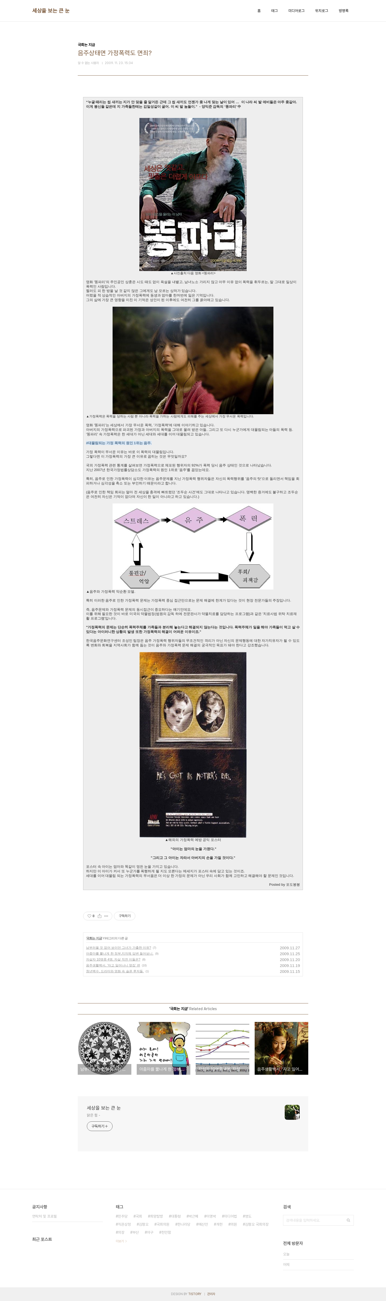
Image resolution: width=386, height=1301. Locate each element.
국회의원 (163, 1224)
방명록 (343, 11)
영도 (248, 1216)
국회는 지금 (94, 938)
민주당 (123, 1216)
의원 (234, 1224)
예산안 (203, 1224)
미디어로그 (296, 11)
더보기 (120, 1241)
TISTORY (194, 1294)
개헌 (219, 1224)
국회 (139, 1216)
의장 (121, 1232)
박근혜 (193, 1216)
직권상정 (124, 1224)
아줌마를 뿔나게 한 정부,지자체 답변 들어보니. (119, 953)
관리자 (211, 1294)
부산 (135, 1232)
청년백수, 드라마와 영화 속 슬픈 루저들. (115, 971)
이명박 (211, 1216)
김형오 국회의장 (257, 1224)
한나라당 (183, 1224)
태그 (274, 11)
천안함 (166, 1232)
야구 (150, 1232)
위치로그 (321, 11)
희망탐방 (156, 1216)
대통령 (176, 1216)
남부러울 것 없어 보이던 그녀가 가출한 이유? (118, 948)
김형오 (144, 1224)
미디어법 (230, 1216)
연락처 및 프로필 (44, 1216)
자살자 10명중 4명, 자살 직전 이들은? (113, 959)
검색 (348, 1220)
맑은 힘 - (93, 1115)
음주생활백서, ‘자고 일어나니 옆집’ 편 (113, 965)
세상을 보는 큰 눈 (50, 11)
